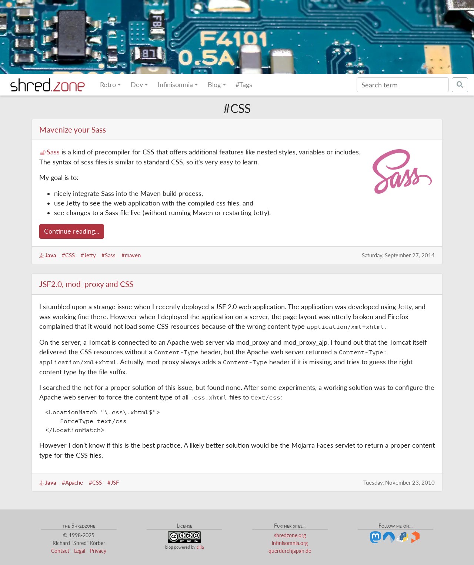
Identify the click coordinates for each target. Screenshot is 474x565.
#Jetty (88, 255)
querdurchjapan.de (289, 551)
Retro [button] (108, 84)
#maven (131, 255)
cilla (200, 547)
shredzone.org (290, 535)
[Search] (403, 84)
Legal (79, 551)
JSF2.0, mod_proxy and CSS (86, 283)
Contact (60, 551)
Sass (53, 152)
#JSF (113, 482)
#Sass (108, 255)
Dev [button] (137, 84)
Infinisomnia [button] (175, 84)
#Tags (244, 84)
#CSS (68, 255)
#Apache (72, 482)
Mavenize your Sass (72, 129)
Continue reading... (71, 231)
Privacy (98, 551)
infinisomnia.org (290, 543)
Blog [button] (214, 84)
